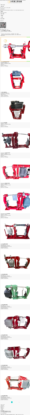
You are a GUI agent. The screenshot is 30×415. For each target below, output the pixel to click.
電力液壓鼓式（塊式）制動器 (14, 34)
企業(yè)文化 (5, 7)
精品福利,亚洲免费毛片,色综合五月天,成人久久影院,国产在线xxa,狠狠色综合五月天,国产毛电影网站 (13, 0)
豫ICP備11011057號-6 (21, 414)
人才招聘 (2, 409)
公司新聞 (1, 12)
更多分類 (20, 34)
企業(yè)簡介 (1, 7)
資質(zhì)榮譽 (8, 7)
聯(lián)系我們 (2, 410)
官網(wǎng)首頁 (3, 404)
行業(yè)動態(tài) (4, 12)
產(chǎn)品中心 (3, 406)
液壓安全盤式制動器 (8, 34)
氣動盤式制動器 (3, 34)
